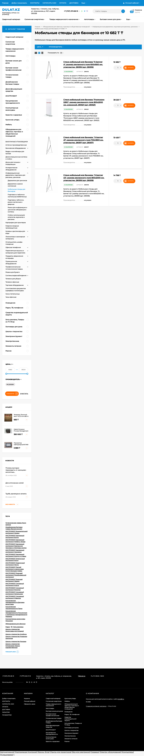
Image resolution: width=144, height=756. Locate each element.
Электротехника (70, 736)
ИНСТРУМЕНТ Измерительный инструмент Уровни (16, 532)
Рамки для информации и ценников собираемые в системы (17, 210)
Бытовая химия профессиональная (52, 714)
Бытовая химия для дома (54, 711)
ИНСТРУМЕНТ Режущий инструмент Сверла (14, 580)
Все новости (12, 504)
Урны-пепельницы (13, 294)
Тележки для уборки (13, 279)
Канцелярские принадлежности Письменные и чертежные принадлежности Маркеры (16, 613)
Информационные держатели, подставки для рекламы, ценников (115, 27)
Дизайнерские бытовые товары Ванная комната (14, 528)
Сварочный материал (53, 698)
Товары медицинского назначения (53, 704)
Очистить (24, 393)
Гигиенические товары (53, 718)
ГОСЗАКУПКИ (7, 715)
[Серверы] (94, 752)
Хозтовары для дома (71, 727)
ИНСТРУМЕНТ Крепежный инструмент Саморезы (15, 551)
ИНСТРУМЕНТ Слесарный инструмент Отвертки (15, 597)
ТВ (11, 627)
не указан (10, 384)
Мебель (67, 701)
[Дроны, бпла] (44, 752)
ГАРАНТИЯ (6, 712)
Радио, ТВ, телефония (71, 714)
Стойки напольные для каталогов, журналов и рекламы (16, 217)
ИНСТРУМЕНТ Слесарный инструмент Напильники (15, 593)
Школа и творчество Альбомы (16, 634)
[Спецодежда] (7, 755)
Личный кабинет (29, 701)
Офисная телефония (13, 247)
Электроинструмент (71, 733)
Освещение (68, 712)
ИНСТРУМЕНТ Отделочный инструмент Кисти (15, 559)
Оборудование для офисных (15, 624)
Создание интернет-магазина (96, 706)
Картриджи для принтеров (16, 222)
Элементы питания (70, 738)
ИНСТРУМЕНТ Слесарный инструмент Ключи (15, 584)
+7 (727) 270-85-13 (71, 11)
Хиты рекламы (18, 627)
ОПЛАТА (62, 3)
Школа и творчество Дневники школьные (16, 637)
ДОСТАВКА (73, 3)
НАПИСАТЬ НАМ (49, 3)
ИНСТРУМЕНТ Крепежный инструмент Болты (15, 536)
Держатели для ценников (17, 180)
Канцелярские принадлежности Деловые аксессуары (15, 602)
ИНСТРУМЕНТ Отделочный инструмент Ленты (15, 564)
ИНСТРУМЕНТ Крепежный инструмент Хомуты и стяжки (16, 555)
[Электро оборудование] (110, 752)
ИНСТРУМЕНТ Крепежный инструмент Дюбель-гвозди (15, 540)
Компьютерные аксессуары (51, 737)
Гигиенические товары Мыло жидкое (16, 524)
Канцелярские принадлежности (52, 733)
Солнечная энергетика (53, 701)
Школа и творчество (71, 730)
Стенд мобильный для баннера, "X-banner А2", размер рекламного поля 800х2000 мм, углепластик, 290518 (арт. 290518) (83, 177)
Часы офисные (11, 297)
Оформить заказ (29, 704)
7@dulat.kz (81, 676)
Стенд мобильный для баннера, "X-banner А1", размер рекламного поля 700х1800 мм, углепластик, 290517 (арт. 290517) (83, 140)
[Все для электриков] (81, 752)
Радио (8, 627)
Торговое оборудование (15, 285)
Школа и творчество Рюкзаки (16, 641)
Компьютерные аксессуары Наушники (15, 620)
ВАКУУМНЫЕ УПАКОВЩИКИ (17, 142)
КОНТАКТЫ (34, 3)
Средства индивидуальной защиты (70, 718)
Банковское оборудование (16, 148)
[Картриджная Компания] (26, 752)
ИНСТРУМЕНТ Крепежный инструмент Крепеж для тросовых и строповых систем (16, 546)
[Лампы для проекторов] (60, 752)
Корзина (27, 698)
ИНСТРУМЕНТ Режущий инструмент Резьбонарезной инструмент (16, 575)
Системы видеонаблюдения (16, 275)
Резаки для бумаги (13, 272)
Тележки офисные (12, 282)
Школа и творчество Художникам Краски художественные (13, 645)
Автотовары (50, 708)
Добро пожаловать (19, 3)
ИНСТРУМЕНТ (51, 730)
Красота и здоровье (52, 741)
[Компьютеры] (127, 752)
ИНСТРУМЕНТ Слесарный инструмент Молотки (15, 589)
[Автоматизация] (7, 752)
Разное (66, 741)
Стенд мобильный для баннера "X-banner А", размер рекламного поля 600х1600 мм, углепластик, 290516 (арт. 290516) (83, 64)
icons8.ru (121, 699)
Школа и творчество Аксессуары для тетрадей (15, 630)
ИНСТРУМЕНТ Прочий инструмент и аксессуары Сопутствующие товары (15, 569)
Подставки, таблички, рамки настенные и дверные (16, 202)
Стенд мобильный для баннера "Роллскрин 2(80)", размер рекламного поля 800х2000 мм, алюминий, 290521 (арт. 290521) (83, 102)
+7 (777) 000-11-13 (25, 676)
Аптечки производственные (16, 145)
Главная (5, 3)
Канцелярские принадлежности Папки (14, 607)
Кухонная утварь (70, 698)
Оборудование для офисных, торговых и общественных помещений (66, 27)
